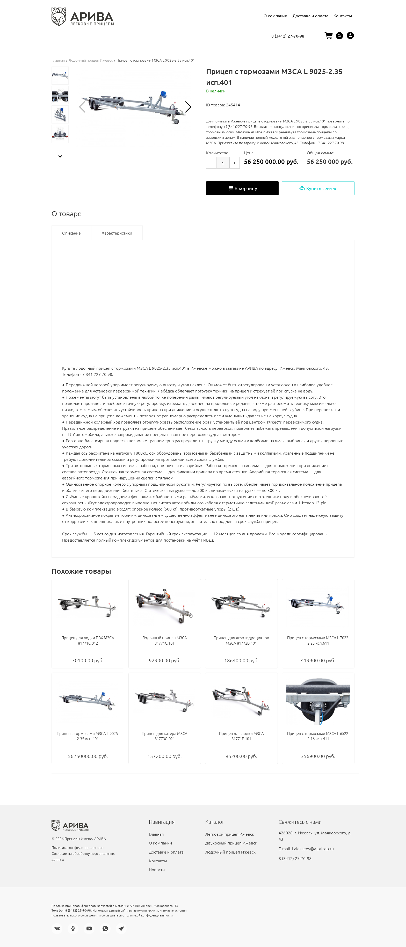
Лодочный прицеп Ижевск (91, 60)
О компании (275, 15)
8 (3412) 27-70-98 (287, 35)
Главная (58, 60)
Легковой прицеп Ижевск (229, 834)
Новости (157, 869)
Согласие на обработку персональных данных (83, 856)
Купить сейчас (318, 188)
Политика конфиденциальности (78, 847)
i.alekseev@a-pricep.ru (313, 848)
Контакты (343, 15)
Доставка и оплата (310, 15)
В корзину (242, 188)
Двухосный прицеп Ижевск (231, 843)
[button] (187, 107)
